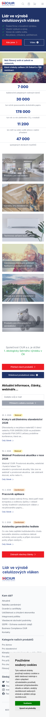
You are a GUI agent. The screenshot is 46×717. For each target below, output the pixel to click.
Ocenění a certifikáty (11, 608)
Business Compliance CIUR (14, 628)
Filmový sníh (7, 668)
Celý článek (8, 440)
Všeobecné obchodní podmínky (16, 620)
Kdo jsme (12, 42)
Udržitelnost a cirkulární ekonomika (18, 612)
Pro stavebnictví (9, 648)
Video (34, 42)
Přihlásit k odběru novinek (23, 403)
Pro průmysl (7, 660)
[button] (39, 67)
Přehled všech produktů (23, 367)
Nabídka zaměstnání (11, 604)
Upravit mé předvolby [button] (27, 708)
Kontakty (6, 632)
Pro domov (7, 645)
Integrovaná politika (11, 616)
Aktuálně (6, 601)
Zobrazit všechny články (23, 554)
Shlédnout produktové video (23, 375)
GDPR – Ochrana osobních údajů (17, 624)
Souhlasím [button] (28, 703)
